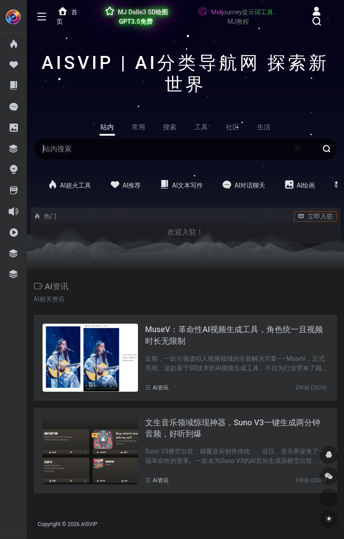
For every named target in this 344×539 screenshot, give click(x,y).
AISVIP (89, 524)
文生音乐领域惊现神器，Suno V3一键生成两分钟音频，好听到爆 (232, 428)
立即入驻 (315, 216)
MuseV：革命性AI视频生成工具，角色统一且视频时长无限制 (234, 335)
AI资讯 (160, 388)
